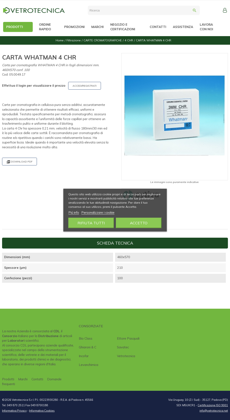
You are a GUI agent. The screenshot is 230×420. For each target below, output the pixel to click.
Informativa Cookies (42, 410)
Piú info (73, 212)
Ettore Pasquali (128, 338)
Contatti (37, 379)
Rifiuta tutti (91, 222)
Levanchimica (88, 365)
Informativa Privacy (14, 410)
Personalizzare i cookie (97, 212)
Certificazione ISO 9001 (213, 405)
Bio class (85, 338)
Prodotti (8, 379)
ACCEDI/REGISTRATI (85, 85)
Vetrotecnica (126, 356)
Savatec (123, 347)
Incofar (84, 356)
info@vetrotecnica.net (214, 410)
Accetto (138, 222)
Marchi (23, 379)
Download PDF (19, 162)
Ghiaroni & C (87, 347)
